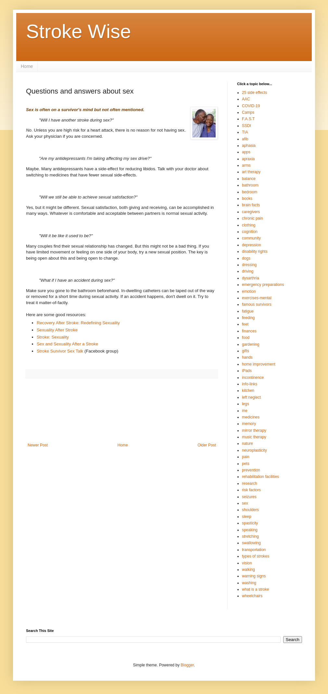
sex (245, 503)
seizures (249, 497)
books (247, 198)
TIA (245, 132)
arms (246, 165)
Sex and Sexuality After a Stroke (67, 343)
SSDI (246, 125)
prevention (251, 470)
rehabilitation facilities (260, 476)
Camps (248, 112)
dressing (249, 265)
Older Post (206, 445)
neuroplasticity (254, 450)
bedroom (249, 192)
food (245, 337)
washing (249, 583)
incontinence (253, 377)
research (249, 483)
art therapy (251, 172)
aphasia (249, 145)
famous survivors (256, 304)
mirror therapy (254, 430)
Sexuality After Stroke (57, 330)
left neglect (251, 397)
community (251, 238)
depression (251, 245)
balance (249, 178)
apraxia (248, 159)
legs (245, 404)
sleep (246, 516)
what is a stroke (255, 589)
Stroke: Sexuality (53, 337)
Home (27, 66)
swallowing (251, 543)
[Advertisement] (121, 414)
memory (249, 423)
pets (245, 463)
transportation (254, 549)
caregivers (251, 212)
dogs (246, 258)
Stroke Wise (78, 31)
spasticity (250, 523)
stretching (250, 536)
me (244, 410)
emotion (249, 291)
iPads (247, 370)
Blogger (187, 665)
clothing (248, 225)
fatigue (248, 311)
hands (247, 357)
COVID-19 (251, 106)
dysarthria (250, 278)
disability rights (255, 251)
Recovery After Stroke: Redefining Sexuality (78, 322)
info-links (249, 384)
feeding (248, 317)
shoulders (250, 510)
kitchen (248, 390)
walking (248, 569)
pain (245, 457)
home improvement (258, 364)
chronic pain (252, 218)
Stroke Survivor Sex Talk (60, 351)
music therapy (254, 437)
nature (247, 443)
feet (245, 324)
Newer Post (38, 445)
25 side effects (254, 92)
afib (245, 139)
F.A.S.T (248, 119)
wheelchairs (252, 596)
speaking (250, 530)
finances (249, 331)
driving (247, 271)
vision (247, 563)
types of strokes (255, 556)
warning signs (254, 576)
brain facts (251, 205)
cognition (250, 231)
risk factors (251, 490)
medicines (250, 417)
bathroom (250, 185)
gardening (250, 344)
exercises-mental (256, 298)
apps (246, 152)
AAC (246, 99)
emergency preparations (263, 284)
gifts (245, 351)
